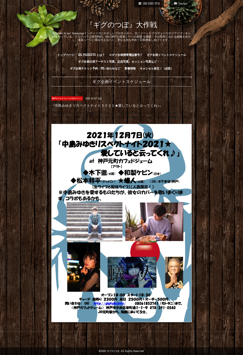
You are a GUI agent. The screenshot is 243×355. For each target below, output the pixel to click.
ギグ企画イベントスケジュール (166, 55)
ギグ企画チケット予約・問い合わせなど (95, 68)
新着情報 (130, 68)
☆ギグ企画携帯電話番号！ (126, 55)
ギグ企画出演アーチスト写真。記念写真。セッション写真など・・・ (121, 61)
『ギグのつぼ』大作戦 (121, 24)
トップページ (65, 55)
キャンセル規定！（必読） (156, 68)
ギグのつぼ (113, 351)
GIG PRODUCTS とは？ (91, 55)
